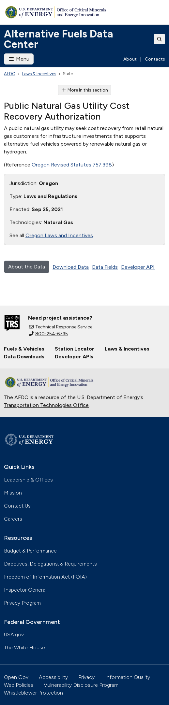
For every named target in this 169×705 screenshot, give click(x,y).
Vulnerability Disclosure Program (81, 685)
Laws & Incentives (39, 73)
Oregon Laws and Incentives (59, 235)
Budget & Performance (30, 551)
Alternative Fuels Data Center (58, 39)
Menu (18, 59)
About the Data (26, 267)
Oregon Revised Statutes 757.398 (72, 165)
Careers (13, 519)
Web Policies (18, 685)
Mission (13, 493)
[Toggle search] (159, 39)
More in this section (84, 90)
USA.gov (14, 634)
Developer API (138, 267)
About (130, 59)
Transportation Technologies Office (46, 405)
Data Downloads (24, 356)
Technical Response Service (60, 327)
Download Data (71, 267)
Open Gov (16, 677)
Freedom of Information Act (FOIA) (45, 577)
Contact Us (17, 506)
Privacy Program (22, 603)
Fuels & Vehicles (24, 349)
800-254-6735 (48, 334)
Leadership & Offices (28, 480)
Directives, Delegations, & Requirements (50, 564)
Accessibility (53, 677)
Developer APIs (74, 356)
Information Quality (127, 677)
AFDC (9, 73)
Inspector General (25, 590)
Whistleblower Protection (33, 693)
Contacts (155, 59)
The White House (24, 647)
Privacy (86, 677)
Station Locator (74, 349)
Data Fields (105, 267)
